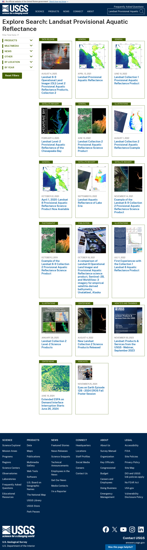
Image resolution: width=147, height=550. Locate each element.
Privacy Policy (132, 462)
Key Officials (107, 462)
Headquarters (83, 445)
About (90, 11)
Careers (80, 468)
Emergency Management (107, 495)
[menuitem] (39, 10)
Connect (78, 11)
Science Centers (11, 468)
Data (29, 445)
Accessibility (132, 445)
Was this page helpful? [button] (120, 547)
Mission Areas (9, 451)
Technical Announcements (59, 464)
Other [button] (8, 56)
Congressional (108, 468)
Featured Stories (60, 445)
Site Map (129, 468)
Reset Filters (12, 75)
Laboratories (9, 479)
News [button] (8, 51)
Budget (104, 473)
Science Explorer (11, 445)
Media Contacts (59, 485)
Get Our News (58, 480)
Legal (128, 440)
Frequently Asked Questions (129, 6)
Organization (107, 456)
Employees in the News (60, 473)
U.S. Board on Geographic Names (34, 486)
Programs (7, 456)
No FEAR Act (132, 482)
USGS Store (33, 506)
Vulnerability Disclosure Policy (134, 495)
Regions (6, 462)
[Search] (142, 11)
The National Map (36, 494)
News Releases (59, 451)
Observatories (9, 473)
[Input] (126, 11)
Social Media (83, 462)
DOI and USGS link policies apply (134, 475)
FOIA (127, 451)
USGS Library (34, 500)
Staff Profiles (83, 456)
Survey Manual (108, 451)
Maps (30, 451)
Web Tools (32, 471)
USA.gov (129, 488)
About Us (105, 445)
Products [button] (11, 40)
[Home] (15, 13)
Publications (33, 456)
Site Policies (131, 456)
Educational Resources (8, 495)
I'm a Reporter (58, 491)
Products (53, 11)
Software (32, 477)
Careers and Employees (106, 481)
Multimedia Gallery (33, 464)
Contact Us (82, 473)
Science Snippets (60, 456)
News (66, 11)
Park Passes (33, 511)
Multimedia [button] (12, 46)
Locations (81, 451)
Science (39, 11)
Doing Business (108, 488)
